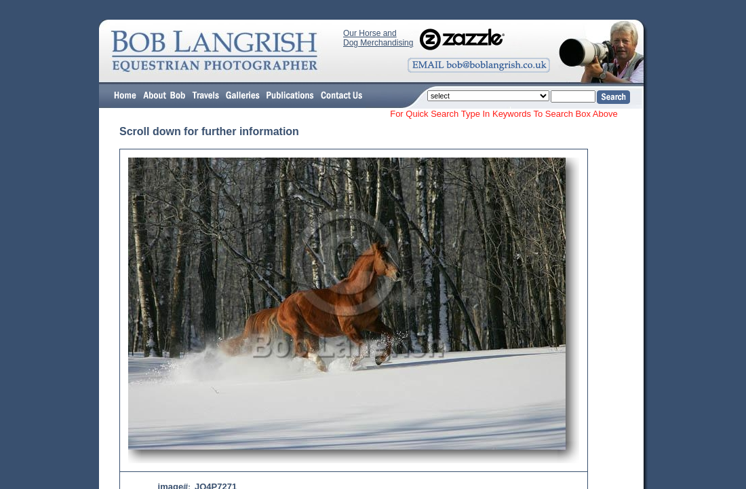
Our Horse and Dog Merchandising (378, 38)
